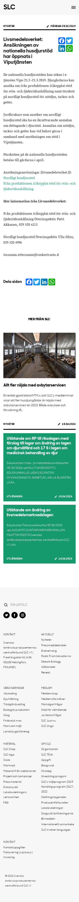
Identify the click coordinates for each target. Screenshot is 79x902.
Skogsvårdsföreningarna (57, 813)
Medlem (46, 688)
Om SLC (46, 744)
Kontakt (9, 634)
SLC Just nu (48, 721)
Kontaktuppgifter (14, 847)
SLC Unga (47, 726)
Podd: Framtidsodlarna (56, 656)
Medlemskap (49, 693)
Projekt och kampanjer (17, 776)
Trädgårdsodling (14, 704)
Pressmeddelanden (54, 645)
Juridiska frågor (51, 715)
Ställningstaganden (53, 797)
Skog (6, 715)
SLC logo (8, 755)
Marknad (9, 765)
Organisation (49, 749)
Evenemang (49, 651)
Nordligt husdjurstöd (19, 178)
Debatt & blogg (51, 662)
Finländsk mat (12, 721)
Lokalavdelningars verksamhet (15, 795)
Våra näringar (13, 688)
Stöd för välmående (54, 710)
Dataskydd (10, 787)
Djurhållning (11, 699)
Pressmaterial (12, 782)
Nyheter (9, 26)
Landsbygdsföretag (16, 731)
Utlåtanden (14, 496)
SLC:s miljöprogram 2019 (57, 782)
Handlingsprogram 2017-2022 (57, 789)
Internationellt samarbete (57, 824)
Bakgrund (47, 765)
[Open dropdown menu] (73, 7)
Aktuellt (47, 634)
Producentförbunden (54, 803)
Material (9, 744)
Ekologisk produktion (16, 710)
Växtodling (10, 693)
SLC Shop (9, 749)
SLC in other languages (56, 830)
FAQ (6, 803)
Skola (6, 760)
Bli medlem (48, 819)
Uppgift (46, 760)
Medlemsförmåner (53, 699)
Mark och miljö (12, 726)
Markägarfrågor (52, 704)
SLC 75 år (47, 755)
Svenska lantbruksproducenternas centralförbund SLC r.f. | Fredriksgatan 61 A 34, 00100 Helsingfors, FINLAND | (20, 655)
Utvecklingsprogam (54, 776)
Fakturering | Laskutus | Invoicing (17, 855)
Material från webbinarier (19, 771)
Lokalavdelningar (52, 808)
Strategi (46, 771)
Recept (45, 672)
